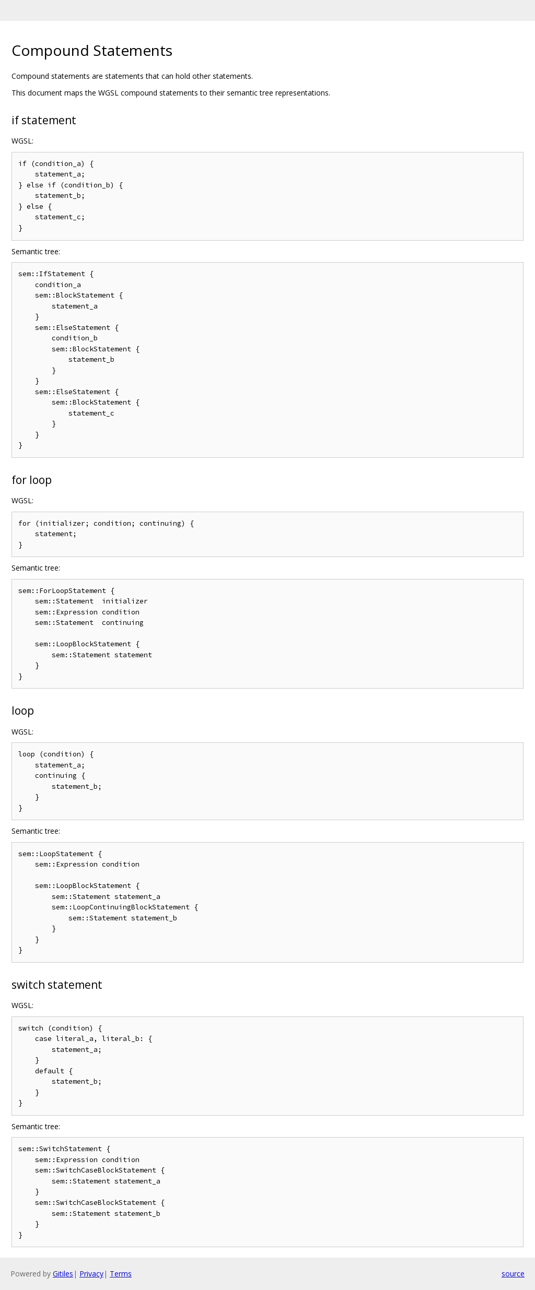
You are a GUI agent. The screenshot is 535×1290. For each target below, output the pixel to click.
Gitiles (63, 1274)
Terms (121, 1274)
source (513, 1274)
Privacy (91, 1274)
